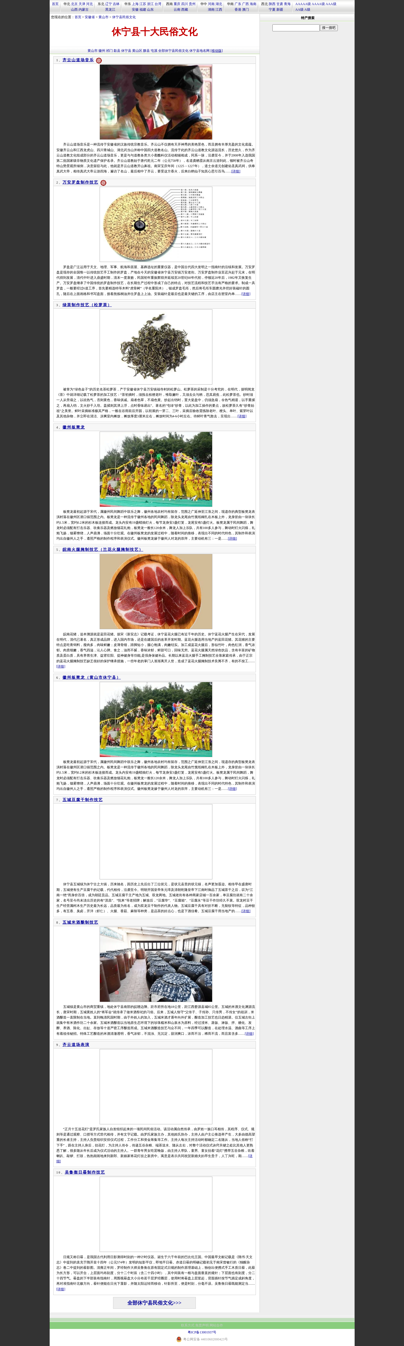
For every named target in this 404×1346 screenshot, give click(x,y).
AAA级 (331, 4)
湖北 (218, 4)
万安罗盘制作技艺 (80, 182)
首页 (55, 4)
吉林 (116, 4)
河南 (211, 4)
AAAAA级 (303, 4)
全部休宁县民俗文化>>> (154, 1303)
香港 (238, 9)
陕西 (272, 4)
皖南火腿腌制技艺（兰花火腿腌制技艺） (103, 549)
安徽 (135, 9)
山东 (150, 9)
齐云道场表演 (76, 1045)
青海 (287, 4)
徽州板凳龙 (74, 427)
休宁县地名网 (199, 51)
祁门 (109, 51)
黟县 (146, 51)
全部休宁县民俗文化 (173, 51)
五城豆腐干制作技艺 (83, 800)
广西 (245, 4)
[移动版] (216, 51)
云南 (177, 9)
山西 (74, 9)
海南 (253, 4)
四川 (184, 4)
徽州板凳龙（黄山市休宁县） (92, 677)
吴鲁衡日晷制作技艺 (85, 1172)
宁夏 (272, 9)
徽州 (101, 51)
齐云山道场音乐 (78, 60)
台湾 (158, 4)
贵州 (192, 4)
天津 (82, 4)
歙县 (117, 51)
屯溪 (154, 51)
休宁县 (126, 51)
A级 (307, 9)
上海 (135, 4)
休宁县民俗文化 (124, 17)
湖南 (211, 9)
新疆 (279, 9)
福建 (142, 9)
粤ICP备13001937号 (202, 1332)
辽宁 (108, 4)
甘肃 (279, 4)
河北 (89, 4)
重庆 (177, 4)
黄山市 (103, 17)
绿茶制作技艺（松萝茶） (87, 305)
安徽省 (90, 17)
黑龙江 (110, 9)
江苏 (142, 4)
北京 (74, 4)
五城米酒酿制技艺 (80, 922)
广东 (238, 4)
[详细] (235, 171)
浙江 (150, 4)
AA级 (299, 9)
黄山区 (137, 51)
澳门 (245, 9)
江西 (218, 9)
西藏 (184, 9)
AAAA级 (318, 4)
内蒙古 (84, 9)
